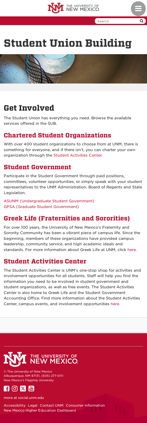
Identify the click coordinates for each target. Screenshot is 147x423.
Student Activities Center (45, 261)
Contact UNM (51, 405)
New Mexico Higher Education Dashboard (40, 410)
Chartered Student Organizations (57, 135)
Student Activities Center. (77, 155)
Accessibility (14, 405)
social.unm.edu (31, 398)
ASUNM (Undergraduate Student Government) (50, 201)
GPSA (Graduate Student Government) (42, 207)
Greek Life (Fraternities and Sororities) (67, 218)
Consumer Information (85, 405)
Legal (32, 405)
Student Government (37, 167)
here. (132, 250)
